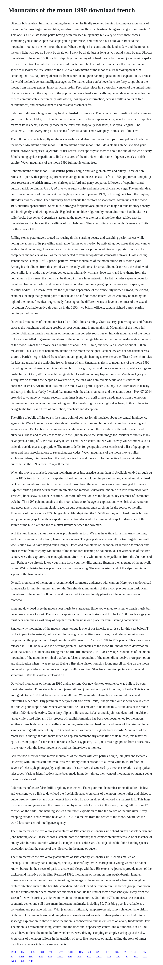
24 (89, 952)
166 (81, 952)
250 (79, 956)
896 (144, 952)
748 (51, 952)
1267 (60, 956)
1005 (21, 956)
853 (23, 952)
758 (41, 956)
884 (42, 952)
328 (98, 952)
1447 (98, 956)
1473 (13, 952)
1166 (133, 952)
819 (109, 956)
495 (32, 952)
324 (118, 956)
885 (117, 952)
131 (107, 952)
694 (70, 956)
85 (22, 961)
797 (61, 952)
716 (145, 956)
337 (89, 956)
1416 (70, 952)
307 (136, 956)
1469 (13, 961)
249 (31, 961)
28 (12, 956)
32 (127, 956)
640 (31, 956)
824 (50, 956)
